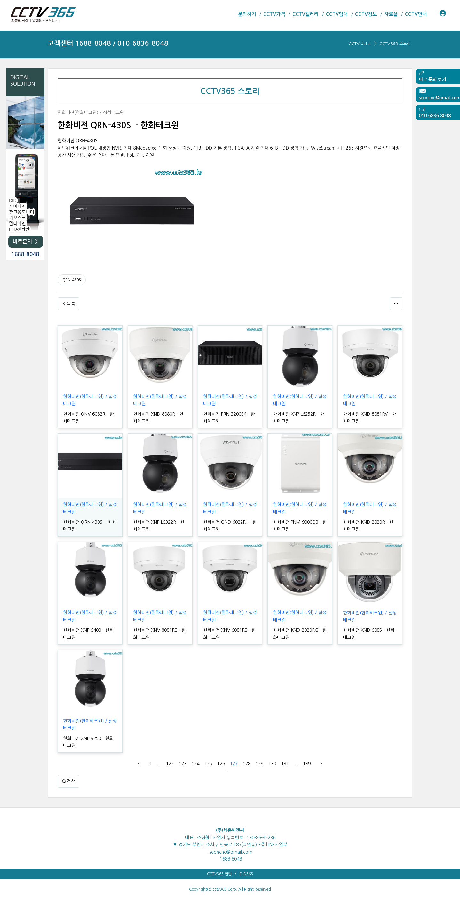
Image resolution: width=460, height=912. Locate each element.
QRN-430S (71, 280)
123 (182, 763)
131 (285, 763)
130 (272, 763)
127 (234, 763)
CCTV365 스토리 (395, 44)
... (159, 763)
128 (246, 763)
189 (307, 763)
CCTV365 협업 (219, 874)
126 (221, 763)
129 (259, 763)
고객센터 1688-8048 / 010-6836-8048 (108, 43)
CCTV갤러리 (360, 44)
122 (170, 763)
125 (208, 763)
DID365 (246, 874)
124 (195, 763)
